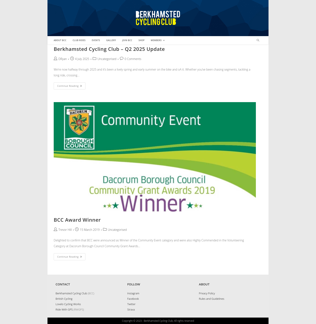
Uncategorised (106, 59)
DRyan (62, 59)
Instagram (133, 293)
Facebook (133, 299)
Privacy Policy (207, 293)
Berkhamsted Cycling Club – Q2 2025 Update (109, 48)
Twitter (131, 304)
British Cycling (64, 299)
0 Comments (133, 59)
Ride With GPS (64, 309)
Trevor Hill (65, 230)
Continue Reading (71, 86)
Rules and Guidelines (211, 299)
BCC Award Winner (77, 219)
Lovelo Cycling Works (68, 304)
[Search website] (258, 40)
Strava (131, 309)
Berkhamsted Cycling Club (71, 293)
